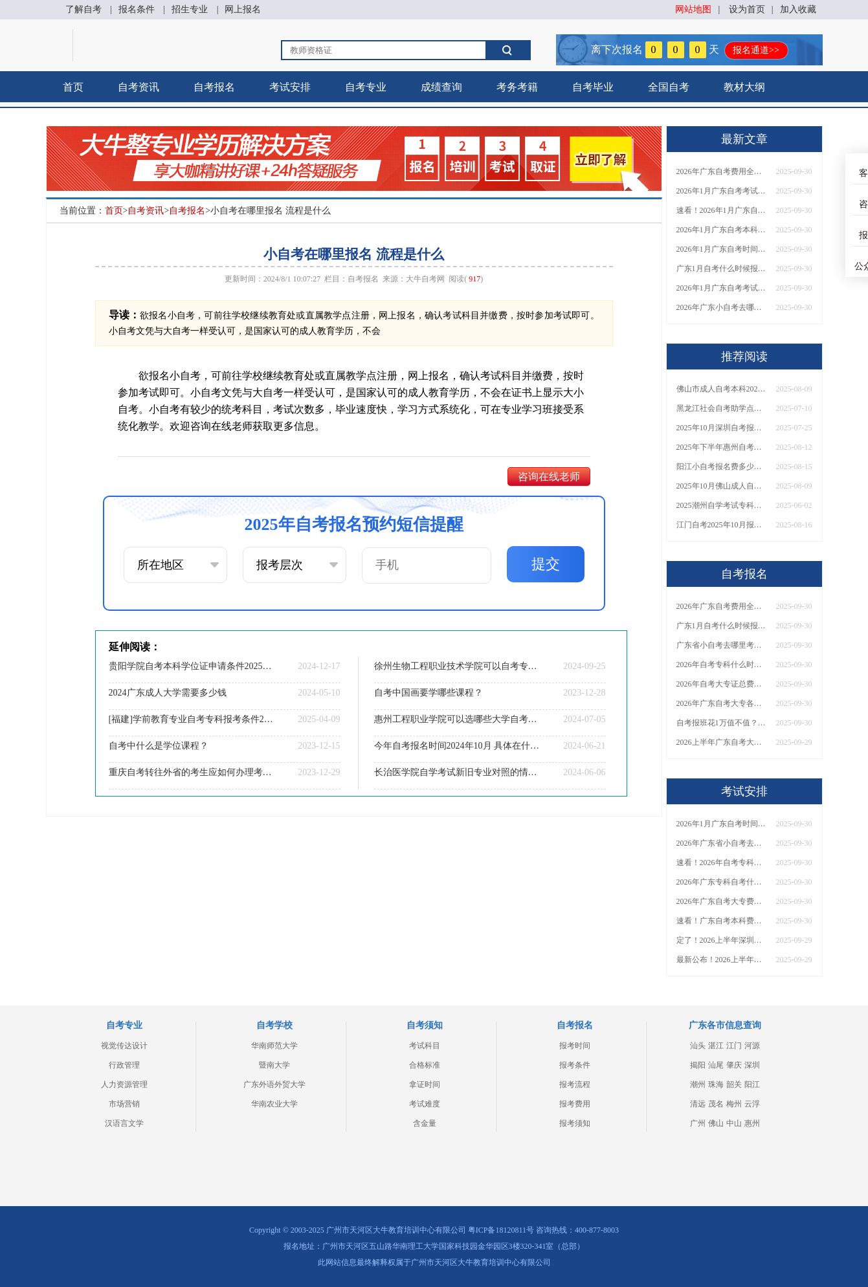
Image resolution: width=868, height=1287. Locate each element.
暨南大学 (274, 1065)
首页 (73, 87)
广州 (698, 1123)
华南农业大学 (274, 1103)
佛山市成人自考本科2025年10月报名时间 (721, 388)
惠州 (752, 1123)
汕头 (698, 1045)
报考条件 (574, 1065)
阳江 (752, 1084)
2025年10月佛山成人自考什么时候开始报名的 (721, 485)
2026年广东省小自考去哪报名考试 (721, 843)
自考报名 (214, 87)
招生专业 (190, 9)
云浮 (752, 1103)
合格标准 (424, 1065)
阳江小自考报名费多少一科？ (721, 466)
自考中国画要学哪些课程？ (428, 693)
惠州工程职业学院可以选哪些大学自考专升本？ (457, 719)
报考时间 (574, 1045)
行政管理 (124, 1065)
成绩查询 (441, 87)
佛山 (716, 1123)
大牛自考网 (425, 278)
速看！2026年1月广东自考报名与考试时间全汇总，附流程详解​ (721, 210)
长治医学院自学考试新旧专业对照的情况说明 (457, 772)
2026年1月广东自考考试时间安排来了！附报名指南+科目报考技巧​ (721, 190)
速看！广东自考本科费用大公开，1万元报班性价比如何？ (721, 920)
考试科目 (424, 1045)
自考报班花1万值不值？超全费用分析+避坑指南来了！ (721, 722)
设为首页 (747, 9)
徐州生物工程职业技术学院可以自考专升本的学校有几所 (457, 666)
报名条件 (136, 9)
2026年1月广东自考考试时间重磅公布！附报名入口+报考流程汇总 (721, 287)
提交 (545, 564)
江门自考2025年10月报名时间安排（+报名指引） (721, 524)
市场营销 (124, 1103)
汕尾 (716, 1065)
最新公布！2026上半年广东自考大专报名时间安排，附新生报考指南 (721, 959)
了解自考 (83, 9)
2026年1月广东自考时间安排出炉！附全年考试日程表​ (721, 249)
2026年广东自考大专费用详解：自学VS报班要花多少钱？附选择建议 (721, 901)
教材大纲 (744, 87)
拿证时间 (424, 1084)
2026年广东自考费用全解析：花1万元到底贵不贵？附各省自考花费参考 (721, 171)
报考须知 (574, 1123)
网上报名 (243, 9)
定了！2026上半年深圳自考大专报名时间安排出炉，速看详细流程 (721, 940)
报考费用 (574, 1103)
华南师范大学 (274, 1045)
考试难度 (424, 1103)
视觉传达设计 (124, 1045)
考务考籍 (517, 87)
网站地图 (693, 9)
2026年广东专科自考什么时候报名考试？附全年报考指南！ (721, 881)
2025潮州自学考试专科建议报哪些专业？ (721, 505)
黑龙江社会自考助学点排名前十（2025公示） (721, 408)
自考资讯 (138, 87)
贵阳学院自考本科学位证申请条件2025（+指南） (191, 666)
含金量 (424, 1123)
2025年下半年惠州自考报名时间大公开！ (721, 447)
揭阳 (698, 1065)
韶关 (734, 1084)
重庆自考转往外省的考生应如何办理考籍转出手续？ (191, 772)
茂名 (716, 1103)
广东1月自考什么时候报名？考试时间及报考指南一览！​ (721, 268)
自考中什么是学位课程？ (158, 746)
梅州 (734, 1103)
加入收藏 (798, 9)
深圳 (752, 1065)
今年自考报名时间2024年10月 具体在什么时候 (457, 746)
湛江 (716, 1045)
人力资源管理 (124, 1084)
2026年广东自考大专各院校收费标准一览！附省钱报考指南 (721, 703)
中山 (734, 1123)
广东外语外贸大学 (274, 1084)
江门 (734, 1045)
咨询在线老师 (549, 476)
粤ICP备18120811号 (501, 1230)
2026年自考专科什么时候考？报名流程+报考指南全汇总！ (721, 664)
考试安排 (290, 87)
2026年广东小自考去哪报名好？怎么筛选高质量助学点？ (721, 307)
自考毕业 (593, 87)
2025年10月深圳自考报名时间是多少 (721, 427)
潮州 (698, 1084)
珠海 (716, 1084)
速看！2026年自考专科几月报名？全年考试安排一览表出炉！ (721, 862)
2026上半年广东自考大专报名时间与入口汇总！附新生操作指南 (721, 742)
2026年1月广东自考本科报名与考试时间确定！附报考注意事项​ (721, 229)
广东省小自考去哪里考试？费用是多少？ (721, 645)
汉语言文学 (124, 1123)
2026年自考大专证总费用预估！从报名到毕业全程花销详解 (721, 683)
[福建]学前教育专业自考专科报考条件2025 (191, 719)
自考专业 (365, 87)
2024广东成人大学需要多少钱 (168, 693)
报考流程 (574, 1084)
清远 (698, 1103)
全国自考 (668, 87)
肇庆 (734, 1065)
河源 (752, 1045)
